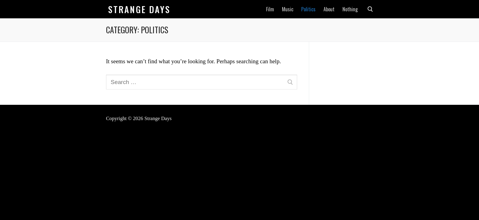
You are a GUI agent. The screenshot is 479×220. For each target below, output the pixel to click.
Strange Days (139, 9)
